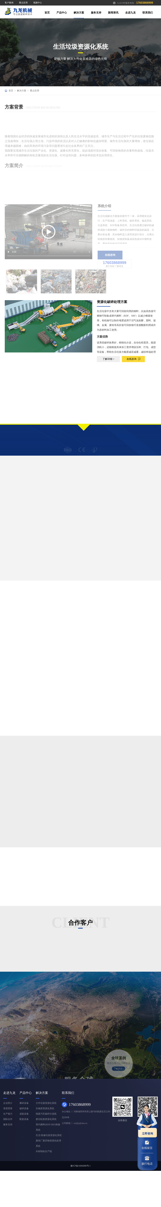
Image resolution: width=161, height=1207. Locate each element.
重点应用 (23, 3)
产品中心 (61, 12)
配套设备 (24, 1119)
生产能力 (7, 1114)
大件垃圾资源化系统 (46, 1103)
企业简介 (7, 1103)
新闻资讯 (113, 12)
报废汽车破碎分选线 (46, 1114)
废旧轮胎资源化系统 (46, 1119)
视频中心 (37, 3)
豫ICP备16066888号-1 (80, 1166)
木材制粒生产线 (44, 1151)
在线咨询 (133, 359)
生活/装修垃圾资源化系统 (49, 1135)
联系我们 (147, 12)
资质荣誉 (7, 1108)
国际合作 (7, 1119)
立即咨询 (145, 1131)
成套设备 (24, 1114)
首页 (47, 12)
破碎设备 (24, 1108)
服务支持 (96, 12)
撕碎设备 (24, 1103)
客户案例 (9, 3)
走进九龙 (130, 12)
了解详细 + (108, 359)
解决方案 (79, 12)
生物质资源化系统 (45, 1108)
